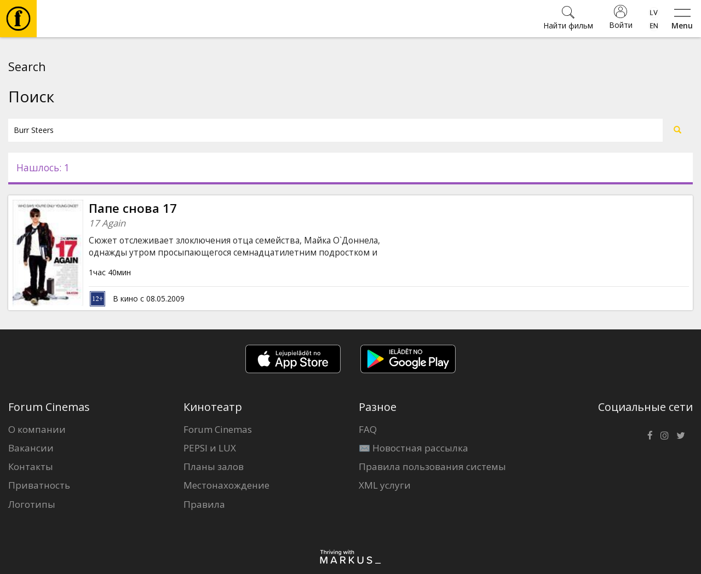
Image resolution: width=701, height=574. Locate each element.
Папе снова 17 (133, 208)
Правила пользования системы (432, 466)
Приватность (39, 485)
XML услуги (385, 485)
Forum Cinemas (217, 429)
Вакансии (31, 448)
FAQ (368, 429)
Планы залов (213, 466)
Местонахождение (226, 485)
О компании (37, 429)
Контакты (30, 466)
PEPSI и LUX (209, 448)
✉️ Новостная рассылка (413, 448)
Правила (204, 504)
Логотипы (31, 504)
